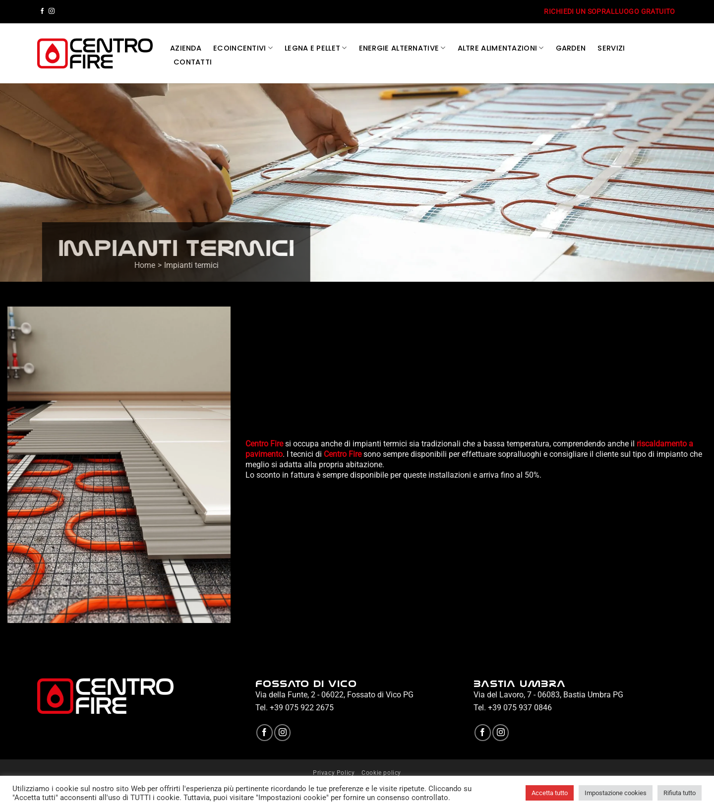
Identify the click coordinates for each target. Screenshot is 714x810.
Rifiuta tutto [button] (679, 793)
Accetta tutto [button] (550, 793)
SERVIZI (611, 48)
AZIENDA (185, 48)
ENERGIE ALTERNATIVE (402, 48)
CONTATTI (193, 62)
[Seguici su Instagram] (52, 11)
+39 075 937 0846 (520, 707)
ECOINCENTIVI (243, 48)
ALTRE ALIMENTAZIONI (501, 48)
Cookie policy (381, 772)
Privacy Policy (334, 772)
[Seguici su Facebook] (42, 11)
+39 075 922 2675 (302, 707)
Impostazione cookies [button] (616, 793)
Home (151, 265)
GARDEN (571, 48)
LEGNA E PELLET (316, 48)
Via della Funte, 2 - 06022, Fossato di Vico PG (334, 694)
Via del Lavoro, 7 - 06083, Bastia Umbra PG (548, 694)
